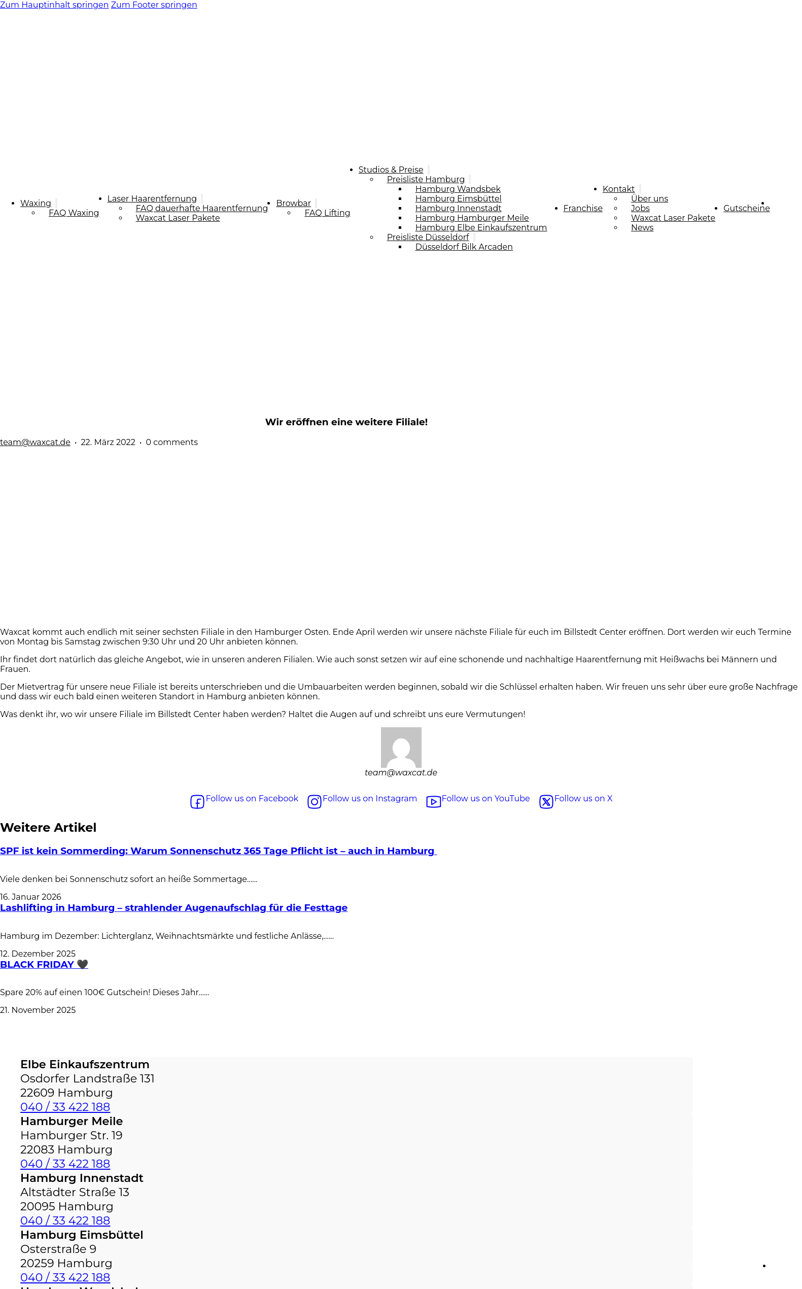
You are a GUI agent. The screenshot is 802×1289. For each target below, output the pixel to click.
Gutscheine (746, 208)
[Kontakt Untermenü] (640, 189)
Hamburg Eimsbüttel (458, 198)
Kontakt (619, 189)
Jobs (640, 208)
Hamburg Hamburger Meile (472, 218)
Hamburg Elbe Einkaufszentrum (481, 227)
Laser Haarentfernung (152, 198)
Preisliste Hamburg (426, 179)
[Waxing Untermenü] (56, 203)
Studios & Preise (391, 170)
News (642, 227)
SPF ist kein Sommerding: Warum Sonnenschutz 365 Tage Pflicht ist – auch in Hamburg (218, 851)
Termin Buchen (786, 208)
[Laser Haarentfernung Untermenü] (202, 198)
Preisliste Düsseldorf (428, 237)
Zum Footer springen (154, 5)
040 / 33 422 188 (65, 1107)
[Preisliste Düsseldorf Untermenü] (474, 237)
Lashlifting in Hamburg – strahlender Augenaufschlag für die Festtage (173, 907)
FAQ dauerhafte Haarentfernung (202, 208)
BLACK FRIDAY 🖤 (44, 964)
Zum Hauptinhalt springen (54, 5)
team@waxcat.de (35, 442)
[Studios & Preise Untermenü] (429, 170)
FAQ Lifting (327, 213)
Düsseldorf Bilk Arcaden (464, 247)
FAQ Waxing (74, 213)
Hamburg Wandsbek (458, 189)
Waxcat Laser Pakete (178, 218)
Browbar (293, 203)
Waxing (35, 203)
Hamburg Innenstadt (458, 208)
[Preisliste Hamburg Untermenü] (470, 179)
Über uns (649, 198)
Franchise (583, 208)
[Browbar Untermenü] (316, 203)
